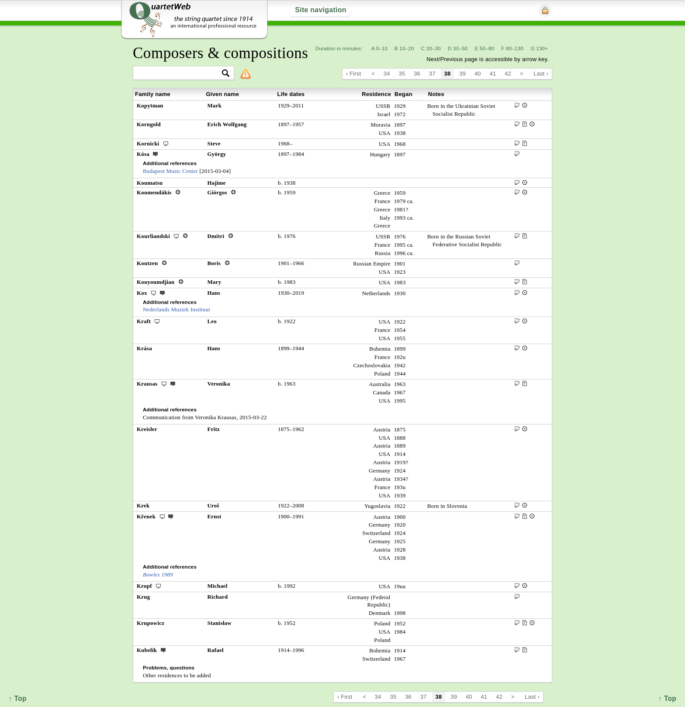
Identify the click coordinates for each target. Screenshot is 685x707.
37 (432, 73)
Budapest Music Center (170, 171)
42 (508, 73)
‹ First (353, 73)
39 (462, 73)
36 (417, 73)
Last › (540, 73)
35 (402, 73)
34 (387, 73)
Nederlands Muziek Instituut (176, 309)
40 (477, 73)
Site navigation (320, 10)
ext (155, 153)
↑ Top (667, 698)
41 (493, 73)
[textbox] (180, 73)
